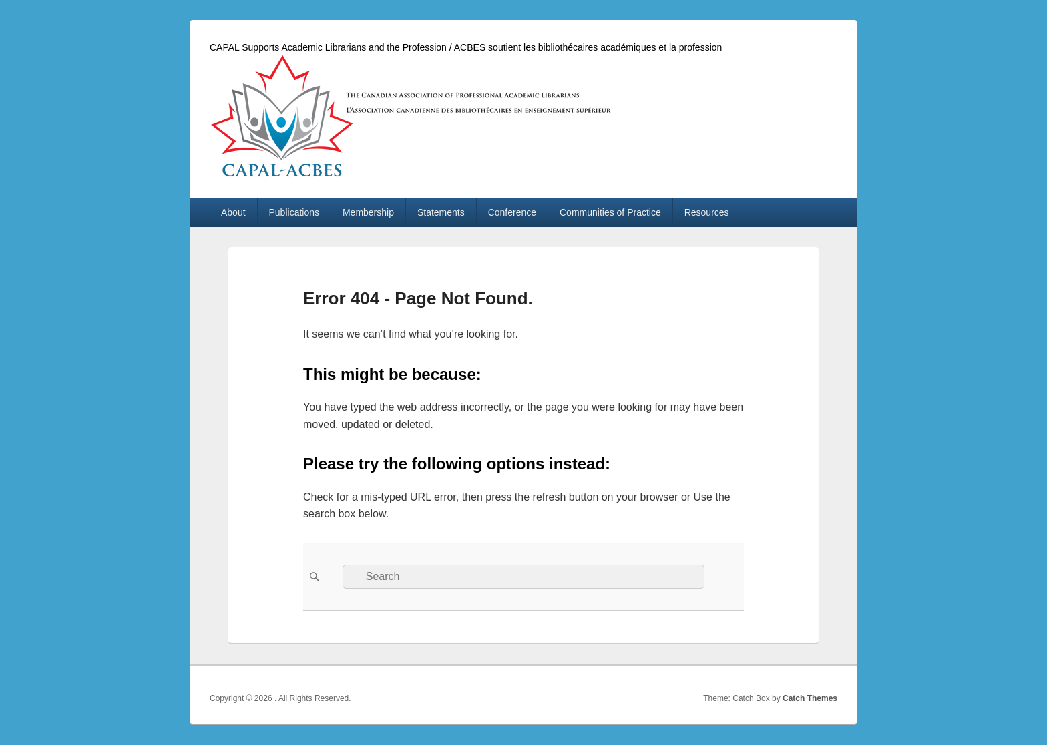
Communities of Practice (610, 212)
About (233, 212)
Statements (441, 212)
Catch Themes (810, 698)
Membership (368, 212)
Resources (706, 212)
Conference (512, 212)
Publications (294, 212)
